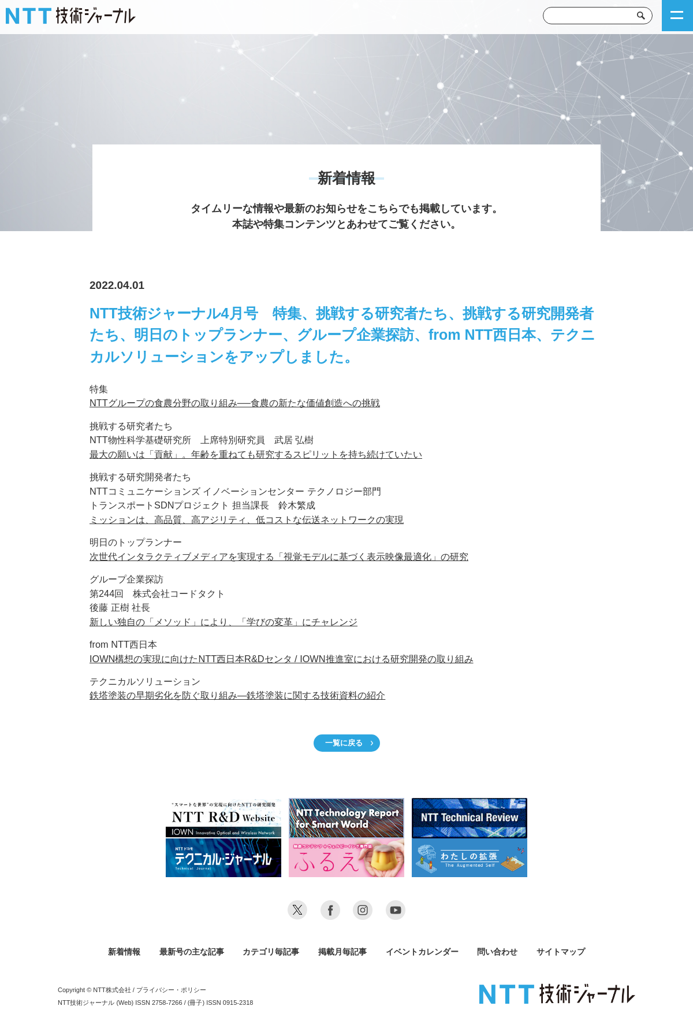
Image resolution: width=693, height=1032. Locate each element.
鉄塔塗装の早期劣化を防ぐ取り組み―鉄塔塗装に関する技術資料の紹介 (237, 695)
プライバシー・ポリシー (171, 989)
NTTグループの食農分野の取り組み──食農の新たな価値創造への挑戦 (235, 403)
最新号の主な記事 (191, 951)
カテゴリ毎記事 (271, 951)
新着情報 (124, 951)
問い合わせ (497, 951)
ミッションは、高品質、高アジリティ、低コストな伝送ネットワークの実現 (247, 519)
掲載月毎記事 (342, 951)
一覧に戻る (344, 742)
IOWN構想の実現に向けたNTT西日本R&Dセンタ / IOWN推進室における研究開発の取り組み (282, 659)
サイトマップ (560, 951)
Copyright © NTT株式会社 (94, 989)
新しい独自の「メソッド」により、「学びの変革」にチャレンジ (223, 622)
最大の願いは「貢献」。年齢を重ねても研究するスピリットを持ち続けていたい (256, 454)
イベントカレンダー (422, 951)
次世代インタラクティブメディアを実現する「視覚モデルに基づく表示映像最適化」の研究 (279, 556)
